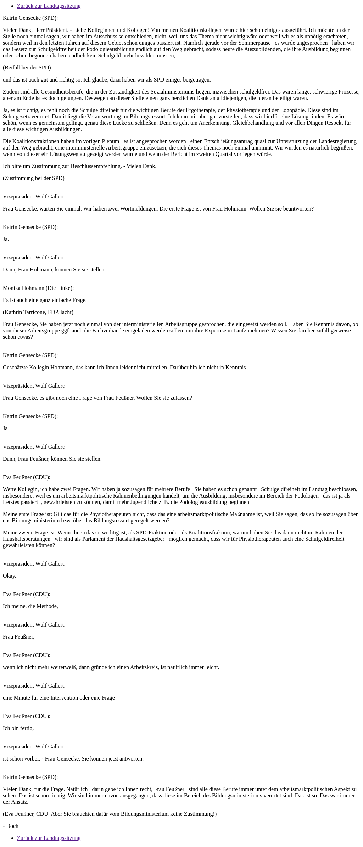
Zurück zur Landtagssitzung (49, 6)
